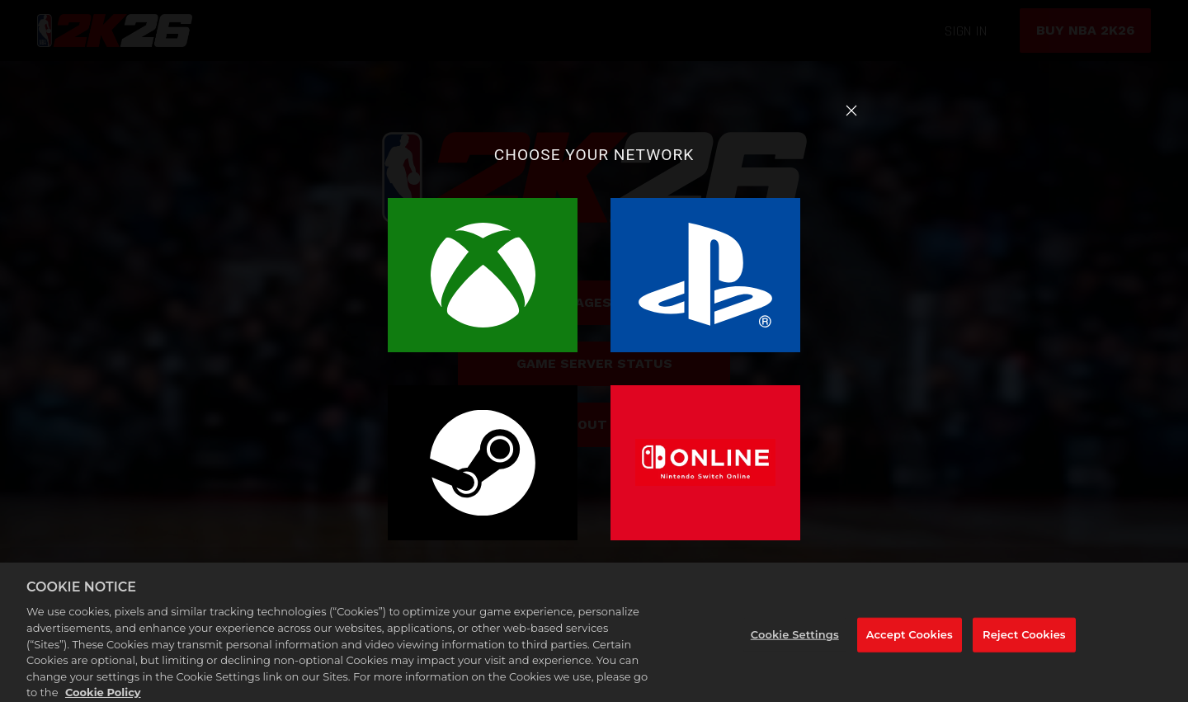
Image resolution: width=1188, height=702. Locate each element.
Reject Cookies (1024, 638)
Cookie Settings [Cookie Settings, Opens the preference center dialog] (795, 638)
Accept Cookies (909, 638)
